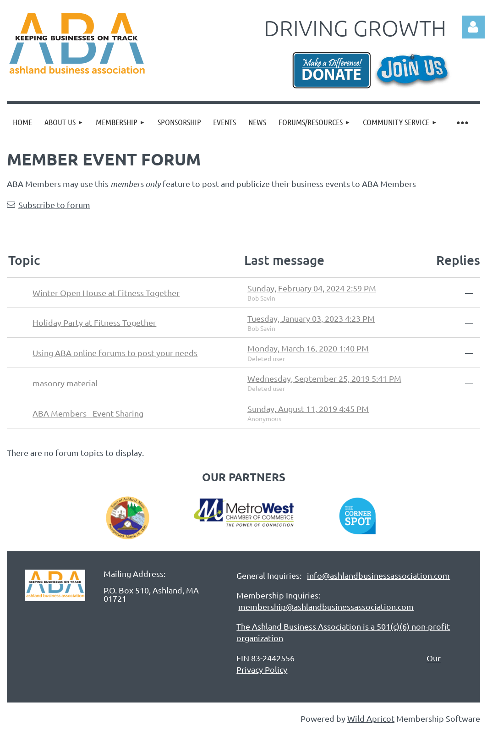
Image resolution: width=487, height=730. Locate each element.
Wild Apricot (370, 718)
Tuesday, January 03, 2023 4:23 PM (311, 318)
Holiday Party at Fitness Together (94, 322)
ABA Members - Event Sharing (88, 413)
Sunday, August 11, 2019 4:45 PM (308, 408)
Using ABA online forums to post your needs (115, 352)
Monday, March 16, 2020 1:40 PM (308, 348)
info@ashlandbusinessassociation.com (378, 575)
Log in (473, 27)
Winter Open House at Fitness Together (106, 292)
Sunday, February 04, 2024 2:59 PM (311, 288)
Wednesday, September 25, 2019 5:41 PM (324, 378)
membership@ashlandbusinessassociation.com (326, 606)
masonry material (65, 383)
